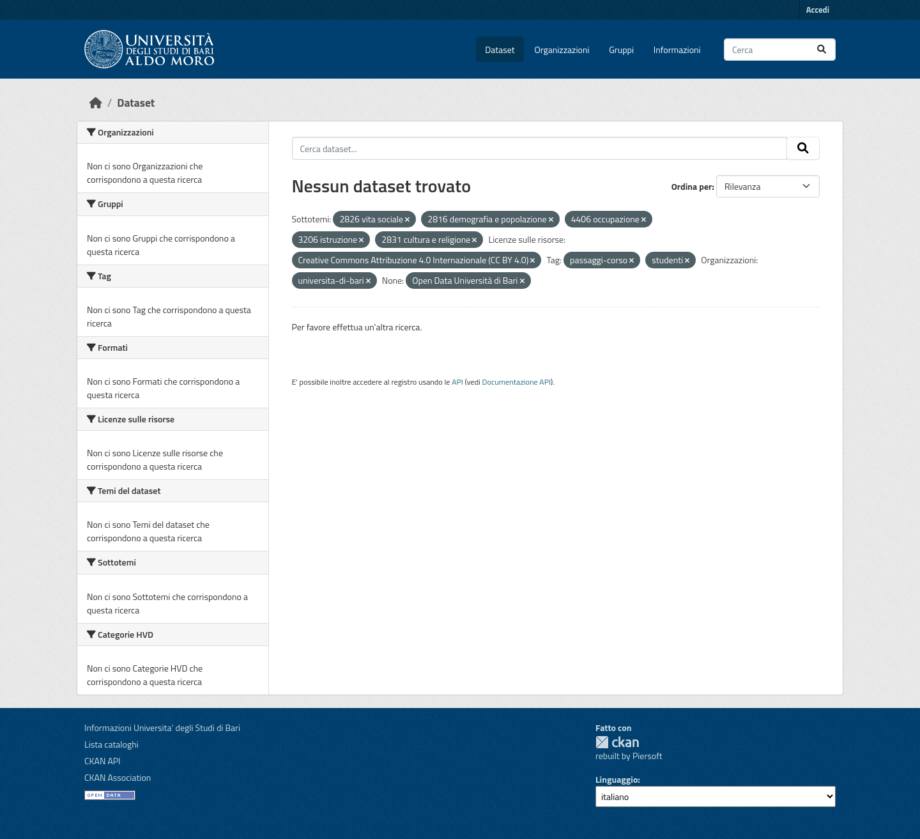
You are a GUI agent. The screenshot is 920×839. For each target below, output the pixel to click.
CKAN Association (117, 777)
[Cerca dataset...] (780, 49)
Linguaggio (616, 779)
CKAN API (102, 760)
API (457, 382)
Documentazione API (516, 382)
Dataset (499, 49)
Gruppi (621, 49)
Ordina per (691, 186)
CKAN (617, 742)
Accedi (817, 9)
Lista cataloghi (111, 744)
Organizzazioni (562, 49)
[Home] (95, 102)
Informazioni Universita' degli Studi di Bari (162, 727)
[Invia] (821, 49)
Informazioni (677, 49)
